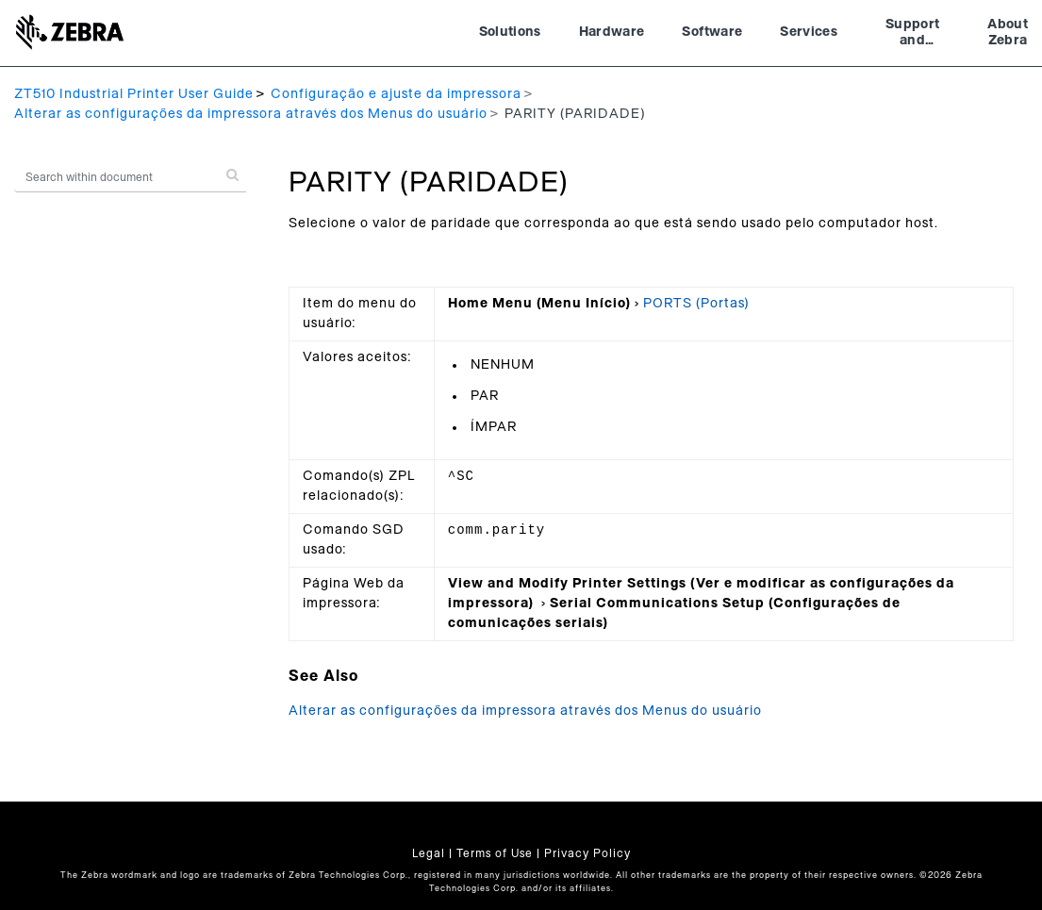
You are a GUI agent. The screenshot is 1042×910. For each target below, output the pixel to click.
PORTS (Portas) (696, 303)
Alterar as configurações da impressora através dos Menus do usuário (251, 114)
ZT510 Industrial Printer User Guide (134, 94)
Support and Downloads (912, 35)
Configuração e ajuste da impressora (396, 94)
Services (808, 32)
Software (712, 32)
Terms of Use (494, 853)
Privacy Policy (587, 853)
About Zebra (1007, 33)
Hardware (612, 32)
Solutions (510, 32)
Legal (428, 853)
